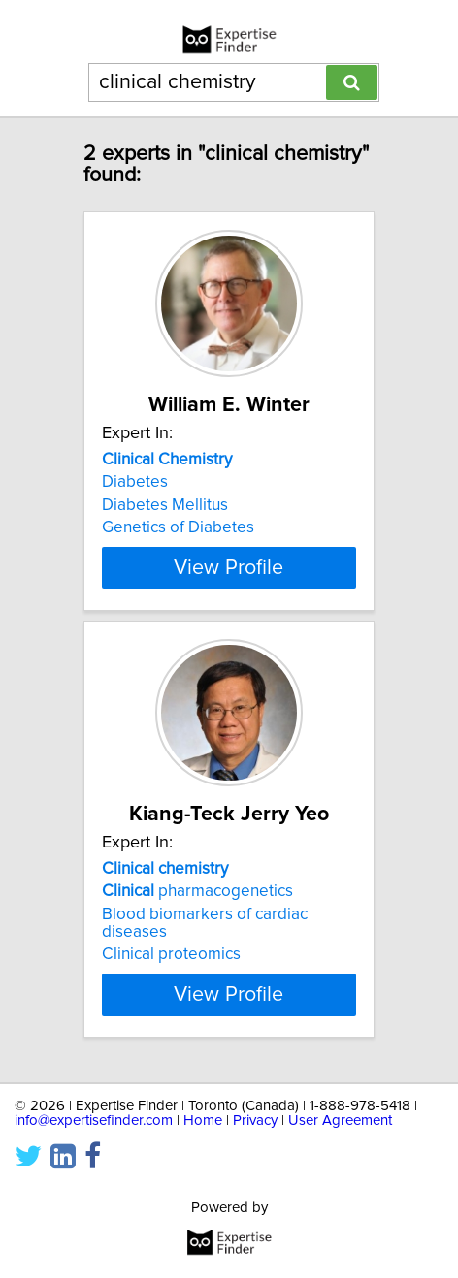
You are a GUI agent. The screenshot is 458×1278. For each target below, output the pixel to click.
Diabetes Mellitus (165, 505)
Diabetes (135, 482)
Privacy (255, 1138)
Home (202, 1138)
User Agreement (340, 1138)
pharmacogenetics (197, 908)
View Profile (228, 584)
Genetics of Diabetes (178, 527)
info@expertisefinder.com (94, 1138)
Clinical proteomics (171, 971)
